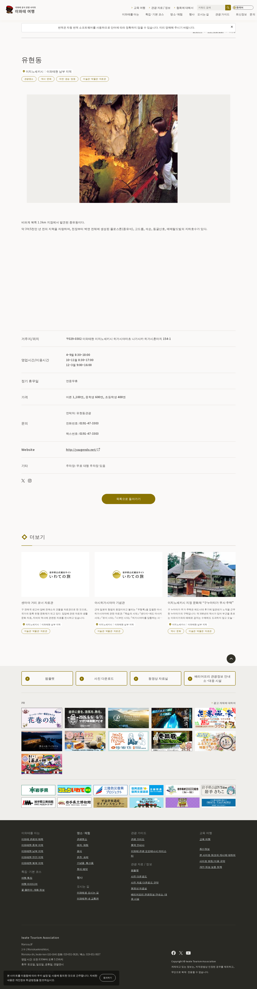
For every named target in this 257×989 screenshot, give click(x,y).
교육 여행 (139, 7)
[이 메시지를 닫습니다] (231, 26)
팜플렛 (135, 870)
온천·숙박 (83, 857)
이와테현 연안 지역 (32, 857)
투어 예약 (82, 869)
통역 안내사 (138, 845)
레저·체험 (83, 845)
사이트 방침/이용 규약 (212, 861)
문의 (252, 14)
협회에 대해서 (185, 7)
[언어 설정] (243, 7)
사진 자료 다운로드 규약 (145, 882)
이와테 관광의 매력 (32, 839)
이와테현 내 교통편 (88, 898)
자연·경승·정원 (67, 78)
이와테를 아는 (132, 14)
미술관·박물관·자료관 (94, 78)
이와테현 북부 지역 (32, 863)
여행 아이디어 (29, 884)
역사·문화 (46, 78)
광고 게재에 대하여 (225, 703)
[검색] (228, 7)
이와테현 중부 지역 (32, 845)
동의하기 (107, 977)
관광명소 (28, 78)
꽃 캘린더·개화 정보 (33, 889)
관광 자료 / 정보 (161, 7)
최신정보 (241, 14)
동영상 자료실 (139, 888)
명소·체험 (178, 14)
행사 (192, 14)
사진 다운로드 (139, 876)
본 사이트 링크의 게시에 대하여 (218, 855)
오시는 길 (204, 14)
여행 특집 (26, 878)
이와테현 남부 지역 (32, 851)
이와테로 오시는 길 (88, 892)
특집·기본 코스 (156, 14)
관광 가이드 (224, 14)
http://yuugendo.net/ (83, 449)
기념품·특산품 (85, 863)
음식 (79, 851)
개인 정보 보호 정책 (211, 867)
